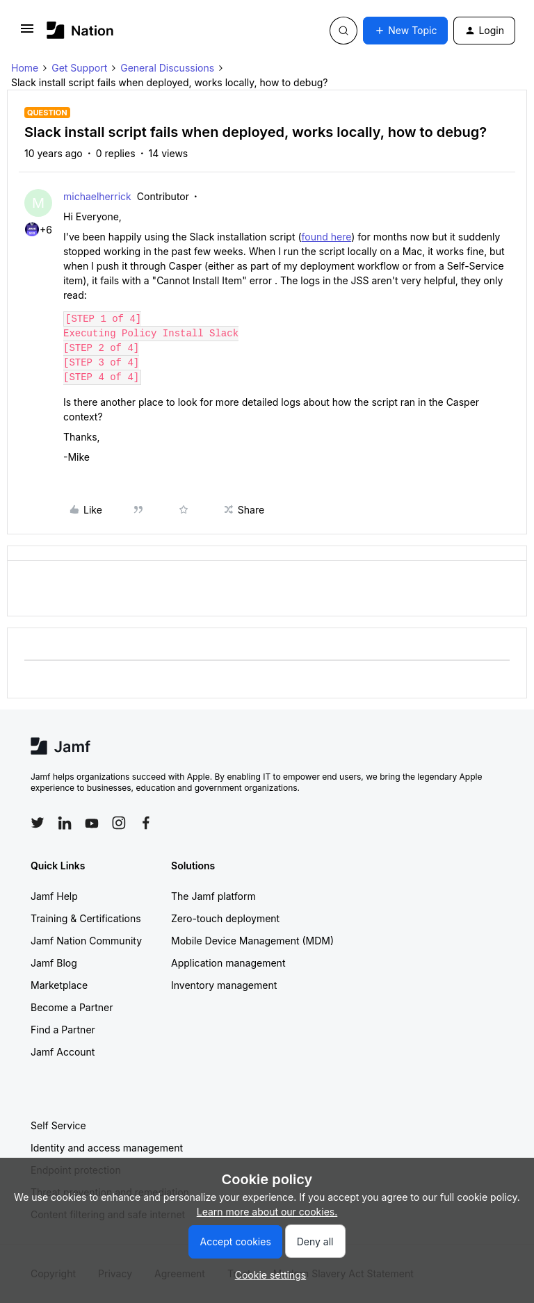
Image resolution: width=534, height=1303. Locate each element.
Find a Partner (63, 1029)
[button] (27, 33)
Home (24, 68)
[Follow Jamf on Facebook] (146, 823)
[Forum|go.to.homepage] (80, 30)
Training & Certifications (86, 918)
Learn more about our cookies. (267, 1212)
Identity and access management (107, 1148)
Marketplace (59, 985)
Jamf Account (63, 1052)
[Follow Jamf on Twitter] (37, 822)
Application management (228, 963)
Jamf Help (54, 896)
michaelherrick (97, 196)
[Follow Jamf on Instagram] (119, 823)
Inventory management (224, 985)
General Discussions (167, 68)
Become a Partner (72, 1007)
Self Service (58, 1125)
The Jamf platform (213, 896)
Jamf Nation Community (86, 940)
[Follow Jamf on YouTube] (92, 823)
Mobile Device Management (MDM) (252, 940)
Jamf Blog (54, 963)
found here (327, 237)
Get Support (79, 68)
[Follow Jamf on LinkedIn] (65, 823)
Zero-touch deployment (225, 918)
